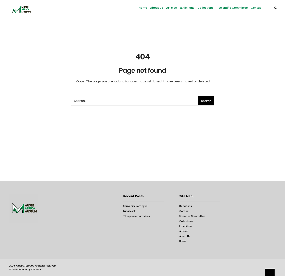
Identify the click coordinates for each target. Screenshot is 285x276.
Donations (185, 206)
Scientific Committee (233, 8)
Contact (257, 8)
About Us (156, 8)
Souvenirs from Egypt (136, 206)
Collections (205, 8)
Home (182, 241)
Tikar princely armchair (136, 216)
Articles (171, 8)
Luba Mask (129, 211)
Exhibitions (187, 8)
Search (206, 101)
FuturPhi (36, 269)
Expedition (185, 226)
